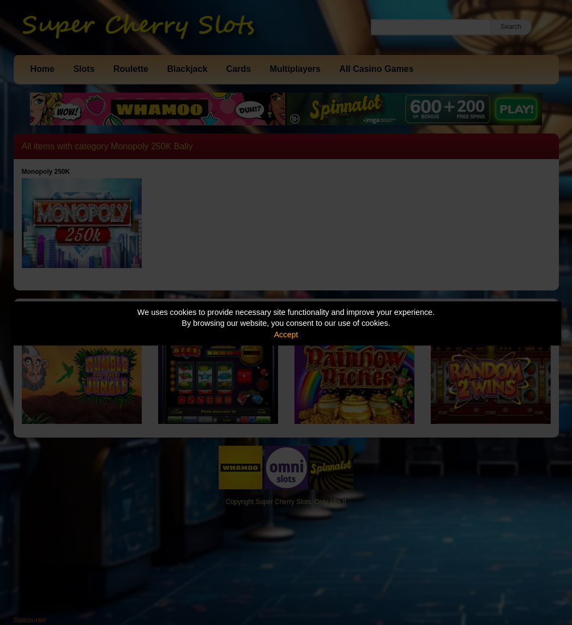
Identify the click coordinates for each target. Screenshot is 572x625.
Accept (286, 334)
